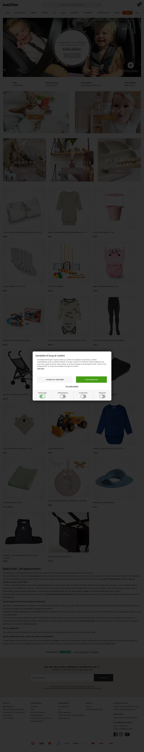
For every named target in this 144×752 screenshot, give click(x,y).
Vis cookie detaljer (72, 386)
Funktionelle (83, 395)
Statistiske (102, 395)
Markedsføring (63, 395)
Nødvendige (42, 395)
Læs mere (40, 368)
